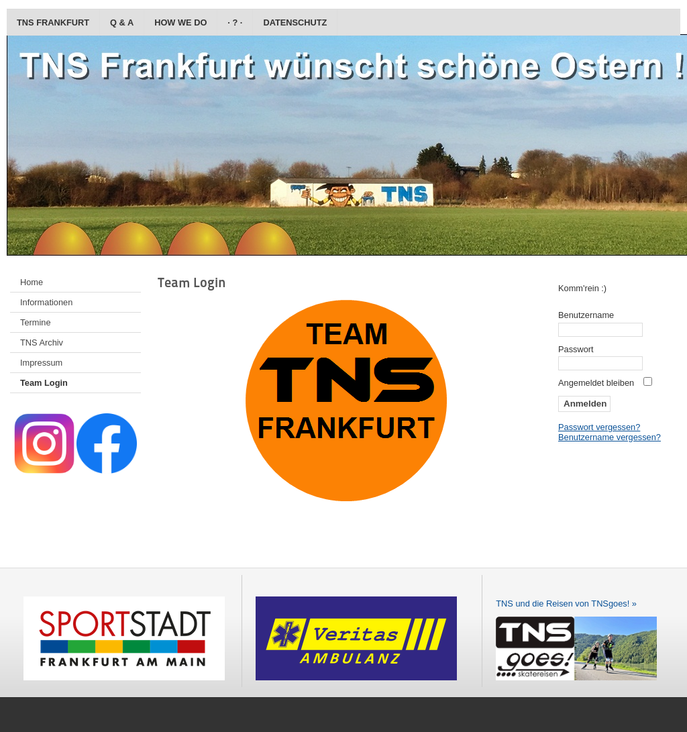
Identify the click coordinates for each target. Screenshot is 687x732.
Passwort (576, 349)
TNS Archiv (41, 342)
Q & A (122, 22)
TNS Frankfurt (53, 22)
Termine (35, 322)
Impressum (41, 363)
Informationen (46, 302)
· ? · (234, 22)
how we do (180, 22)
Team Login (44, 383)
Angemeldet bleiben (596, 383)
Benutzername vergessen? (609, 437)
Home (31, 282)
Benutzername (586, 315)
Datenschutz (295, 22)
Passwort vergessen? (599, 427)
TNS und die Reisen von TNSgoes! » (566, 603)
